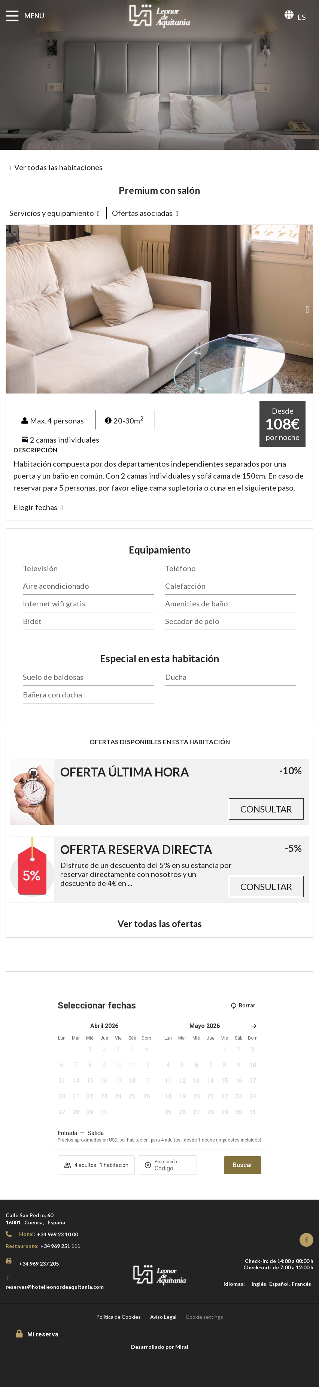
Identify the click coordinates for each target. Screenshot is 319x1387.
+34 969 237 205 (39, 1263)
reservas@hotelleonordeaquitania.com (55, 1287)
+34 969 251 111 (60, 1246)
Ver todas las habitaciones (58, 167)
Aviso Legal (163, 1317)
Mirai (181, 1347)
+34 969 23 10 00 (57, 1234)
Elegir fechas (35, 507)
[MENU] (12, 15)
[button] (11, 309)
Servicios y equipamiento (51, 212)
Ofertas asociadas (142, 212)
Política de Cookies (118, 1317)
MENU (34, 16)
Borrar (242, 1005)
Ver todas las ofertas (160, 923)
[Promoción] (173, 1168)
